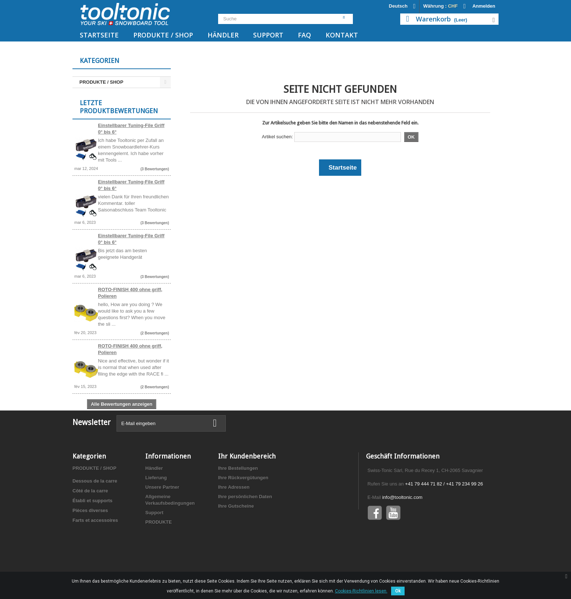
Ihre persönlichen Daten (245, 527)
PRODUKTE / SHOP (163, 35)
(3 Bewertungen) (155, 172)
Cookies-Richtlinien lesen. (361, 591)
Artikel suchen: (277, 136)
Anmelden (483, 6)
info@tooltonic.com (402, 528)
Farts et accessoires (95, 551)
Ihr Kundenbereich (247, 487)
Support (268, 35)
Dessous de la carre (94, 512)
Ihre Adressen (233, 518)
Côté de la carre (90, 521)
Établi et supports (92, 531)
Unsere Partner (162, 518)
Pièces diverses (90, 541)
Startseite (99, 35)
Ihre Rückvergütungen (243, 508)
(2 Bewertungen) (155, 336)
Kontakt (342, 35)
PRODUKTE (158, 553)
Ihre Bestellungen (238, 499)
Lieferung (156, 508)
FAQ (304, 35)
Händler (223, 35)
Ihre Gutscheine (236, 537)
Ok (398, 591)
